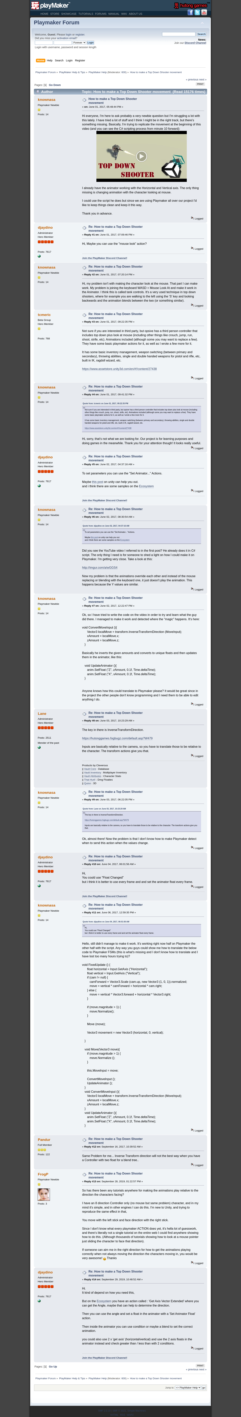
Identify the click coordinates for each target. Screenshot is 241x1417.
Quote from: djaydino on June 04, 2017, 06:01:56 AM (106, 922)
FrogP (43, 1174)
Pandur (44, 1140)
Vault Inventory (92, 772)
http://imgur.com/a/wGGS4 (99, 567)
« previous (192, 79)
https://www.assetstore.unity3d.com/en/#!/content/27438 (119, 369)
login (69, 34)
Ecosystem (146, 486)
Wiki (124, 13)
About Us (135, 13)
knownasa (46, 100)
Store (54, 13)
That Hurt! (89, 779)
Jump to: (169, 1387)
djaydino (45, 227)
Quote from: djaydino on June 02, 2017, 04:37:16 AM (106, 526)
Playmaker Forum (56, 22)
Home (44, 13)
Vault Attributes (92, 776)
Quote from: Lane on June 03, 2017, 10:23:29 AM (104, 809)
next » (203, 79)
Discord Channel (195, 42)
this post (97, 481)
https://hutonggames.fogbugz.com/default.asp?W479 (117, 738)
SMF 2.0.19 (104, 1410)
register (80, 34)
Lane (42, 714)
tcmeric (44, 315)
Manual (113, 13)
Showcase (69, 13)
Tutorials (86, 13)
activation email (66, 38)
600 (123, 72)
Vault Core (90, 769)
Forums (101, 13)
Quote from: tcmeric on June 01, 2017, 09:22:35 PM (105, 403)
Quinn (87, 783)
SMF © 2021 (119, 1410)
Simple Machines (136, 1410)
